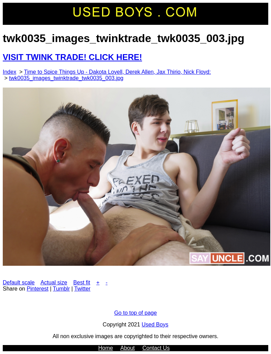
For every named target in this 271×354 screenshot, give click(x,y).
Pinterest (37, 289)
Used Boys (155, 324)
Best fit (81, 282)
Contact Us (156, 348)
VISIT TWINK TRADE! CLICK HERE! (72, 57)
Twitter (82, 289)
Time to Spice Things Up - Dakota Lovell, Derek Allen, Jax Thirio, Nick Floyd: (117, 72)
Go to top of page (135, 313)
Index (9, 72)
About (127, 348)
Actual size (53, 282)
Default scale (19, 282)
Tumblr (61, 289)
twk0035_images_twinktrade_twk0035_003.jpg (66, 78)
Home (105, 348)
